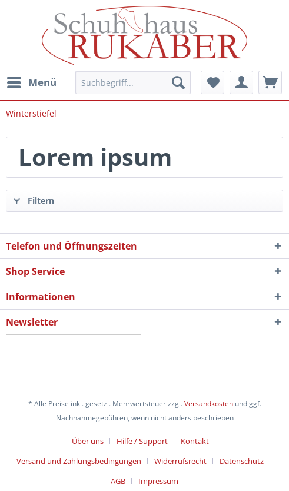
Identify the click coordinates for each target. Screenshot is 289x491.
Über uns (88, 441)
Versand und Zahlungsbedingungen (78, 461)
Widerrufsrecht (180, 461)
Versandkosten (208, 404)
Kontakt (195, 441)
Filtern (34, 198)
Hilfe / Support (142, 441)
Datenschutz (242, 461)
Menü (32, 81)
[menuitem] (31, 82)
